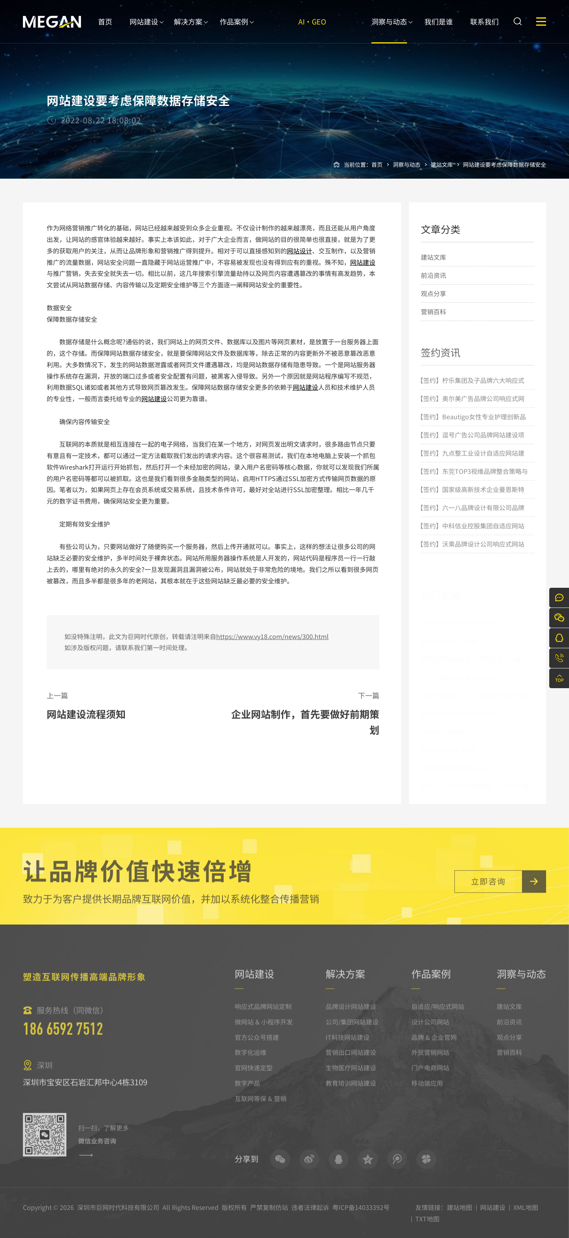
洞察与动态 (389, 29)
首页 (105, 29)
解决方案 (188, 29)
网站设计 (299, 250)
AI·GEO (312, 29)
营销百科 (433, 311)
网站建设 (144, 29)
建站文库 (442, 164)
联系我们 (484, 29)
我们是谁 (438, 29)
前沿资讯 (433, 275)
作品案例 (234, 29)
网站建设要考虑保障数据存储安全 (504, 164)
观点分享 (433, 293)
